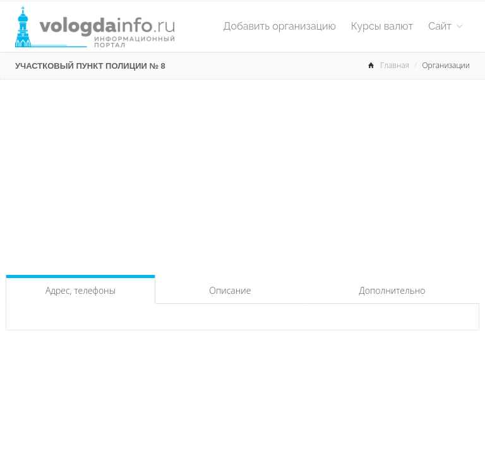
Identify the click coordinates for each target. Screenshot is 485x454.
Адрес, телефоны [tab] (80, 290)
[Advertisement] (242, 174)
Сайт (445, 26)
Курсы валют (382, 26)
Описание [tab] (230, 290)
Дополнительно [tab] (392, 290)
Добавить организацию (280, 26)
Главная (394, 65)
